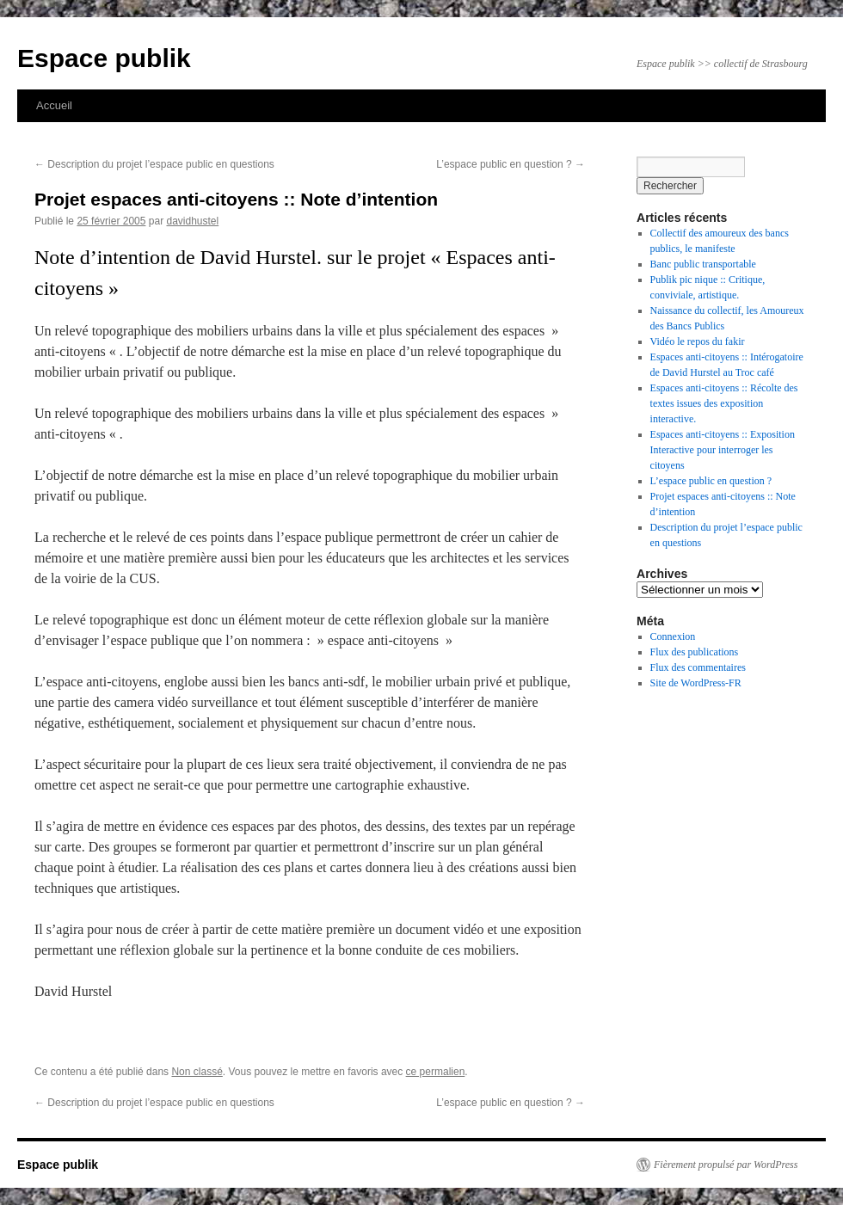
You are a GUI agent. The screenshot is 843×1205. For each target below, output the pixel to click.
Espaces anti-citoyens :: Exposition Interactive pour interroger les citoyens (722, 449)
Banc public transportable (703, 264)
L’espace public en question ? (510, 164)
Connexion (673, 636)
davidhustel (192, 221)
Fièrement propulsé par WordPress (725, 1165)
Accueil (54, 105)
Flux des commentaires (698, 667)
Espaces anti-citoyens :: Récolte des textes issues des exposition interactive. (724, 403)
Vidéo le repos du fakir (697, 341)
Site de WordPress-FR (695, 683)
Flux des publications (694, 652)
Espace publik (104, 58)
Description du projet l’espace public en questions (154, 164)
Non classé (196, 1072)
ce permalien (435, 1072)
